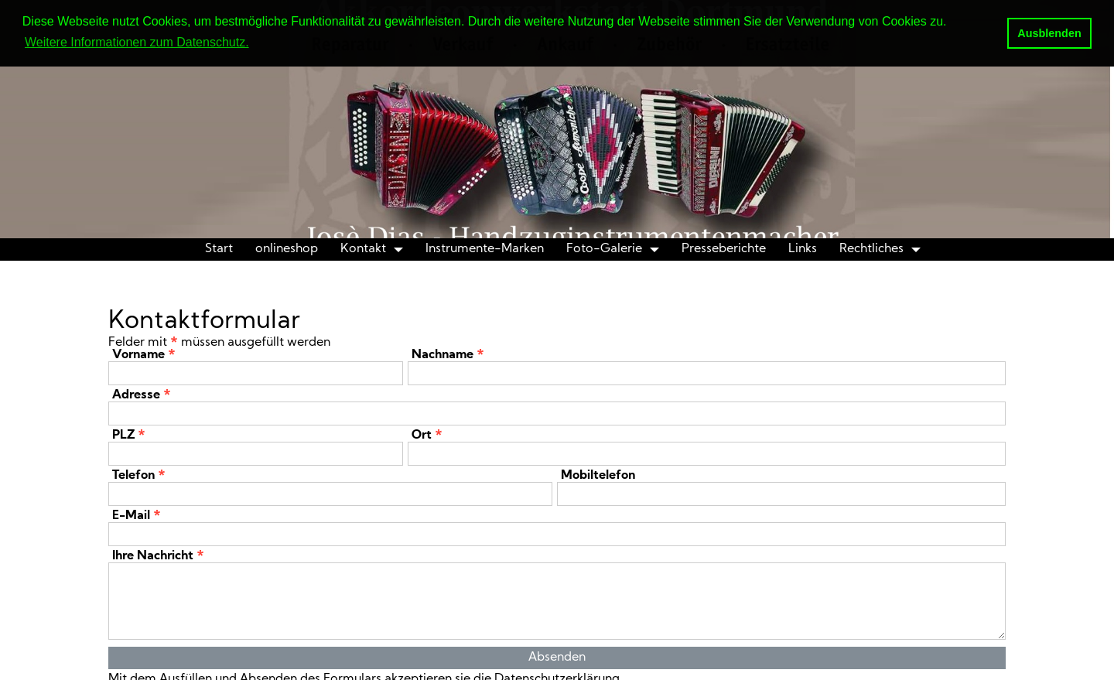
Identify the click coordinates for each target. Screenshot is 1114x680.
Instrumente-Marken (484, 249)
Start (219, 249)
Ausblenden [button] (1049, 33)
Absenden (557, 657)
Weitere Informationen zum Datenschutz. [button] (137, 42)
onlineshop (286, 249)
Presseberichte (724, 249)
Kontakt (363, 249)
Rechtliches (871, 249)
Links (802, 249)
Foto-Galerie (604, 249)
